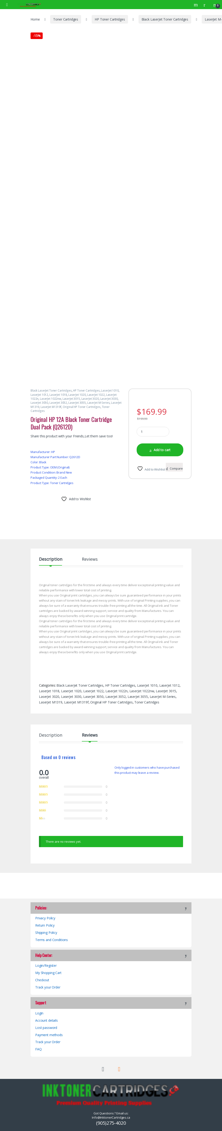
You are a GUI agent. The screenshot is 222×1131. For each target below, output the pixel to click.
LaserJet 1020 (77, 395)
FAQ (38, 1049)
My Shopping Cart (48, 972)
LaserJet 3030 (109, 399)
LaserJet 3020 (90, 399)
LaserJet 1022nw (50, 399)
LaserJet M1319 (50, 702)
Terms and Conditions (51, 940)
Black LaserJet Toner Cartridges (165, 19)
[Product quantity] (153, 431)
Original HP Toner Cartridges (82, 407)
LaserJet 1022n (116, 691)
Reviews (89, 559)
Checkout (42, 980)
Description (50, 559)
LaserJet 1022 (96, 395)
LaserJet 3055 (77, 403)
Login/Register (46, 965)
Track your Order (47, 987)
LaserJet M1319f (51, 407)
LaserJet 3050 (39, 403)
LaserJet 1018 (58, 395)
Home (35, 19)
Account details (46, 1020)
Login (39, 1013)
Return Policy (45, 925)
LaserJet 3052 (58, 403)
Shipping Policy (46, 932)
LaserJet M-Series (98, 403)
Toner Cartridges (65, 19)
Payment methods (49, 1035)
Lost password (46, 1027)
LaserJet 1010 (109, 390)
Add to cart (162, 450)
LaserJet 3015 (71, 399)
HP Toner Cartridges (110, 19)
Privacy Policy (45, 918)
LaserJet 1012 (39, 395)
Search (196, 4)
